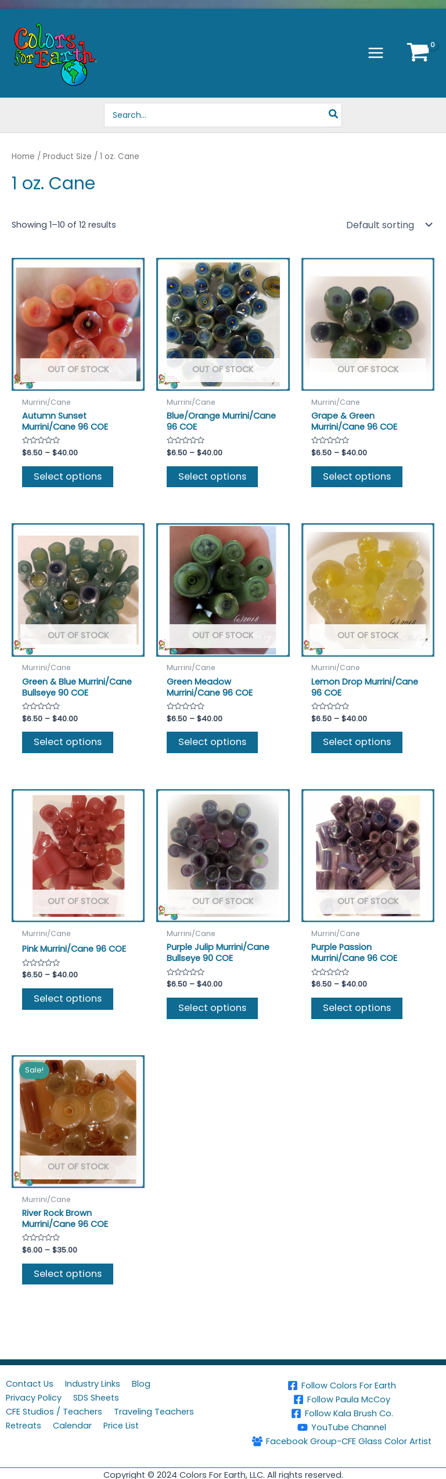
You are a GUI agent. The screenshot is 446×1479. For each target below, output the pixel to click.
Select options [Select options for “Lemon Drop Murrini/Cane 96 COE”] (357, 742)
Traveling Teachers (154, 1411)
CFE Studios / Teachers (54, 1411)
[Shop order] (387, 224)
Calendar (72, 1425)
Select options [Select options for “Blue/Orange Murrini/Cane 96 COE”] (212, 476)
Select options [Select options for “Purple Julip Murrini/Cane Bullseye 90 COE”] (212, 1007)
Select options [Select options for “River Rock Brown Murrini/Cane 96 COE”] (68, 1273)
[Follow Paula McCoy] (342, 1399)
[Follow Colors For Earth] (342, 1385)
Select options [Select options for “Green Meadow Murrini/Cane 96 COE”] (212, 742)
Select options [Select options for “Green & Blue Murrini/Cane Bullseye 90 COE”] (68, 742)
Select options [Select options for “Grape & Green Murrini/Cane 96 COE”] (357, 476)
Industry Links (92, 1384)
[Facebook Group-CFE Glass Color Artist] (342, 1441)
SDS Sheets (96, 1398)
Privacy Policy (34, 1398)
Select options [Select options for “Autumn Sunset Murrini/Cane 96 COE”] (68, 476)
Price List (121, 1425)
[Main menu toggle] (375, 52)
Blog (141, 1384)
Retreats (23, 1425)
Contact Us (29, 1384)
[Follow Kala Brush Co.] (342, 1413)
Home (23, 156)
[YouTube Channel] (342, 1427)
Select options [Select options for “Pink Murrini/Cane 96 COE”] (68, 998)
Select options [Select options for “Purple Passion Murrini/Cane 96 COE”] (357, 1007)
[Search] (335, 115)
